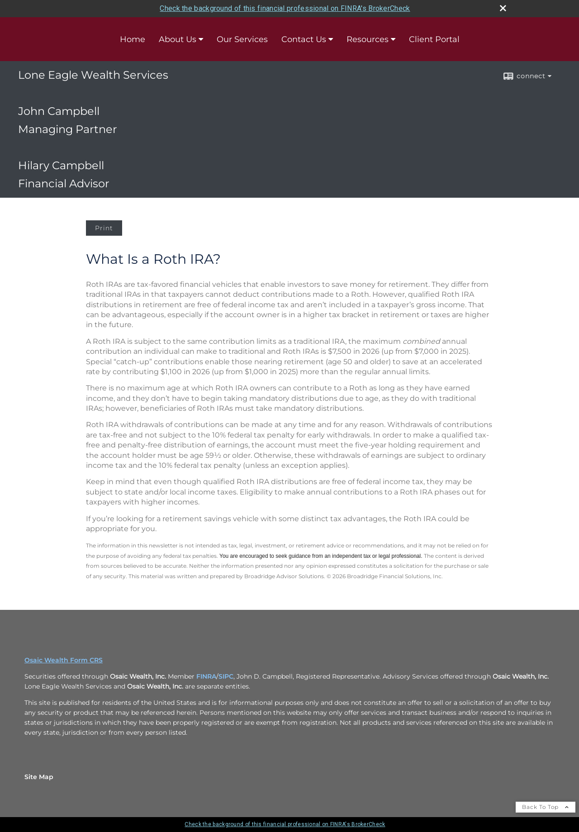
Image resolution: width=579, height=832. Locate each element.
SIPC (225, 676)
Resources (367, 39)
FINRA (206, 676)
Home (132, 39)
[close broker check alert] (503, 8)
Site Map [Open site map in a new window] (38, 777)
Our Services (242, 39)
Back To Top (545, 806)
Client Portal (434, 39)
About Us (177, 39)
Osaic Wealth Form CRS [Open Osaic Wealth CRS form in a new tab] (63, 660)
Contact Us (303, 39)
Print (104, 228)
